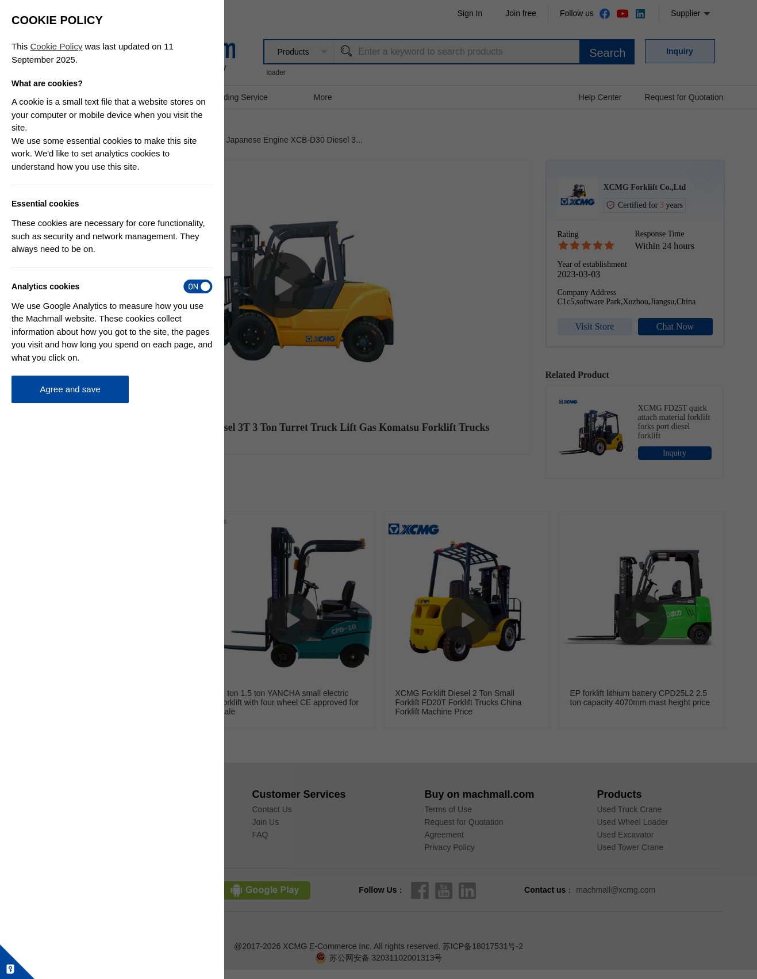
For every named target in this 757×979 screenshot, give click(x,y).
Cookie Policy (56, 46)
